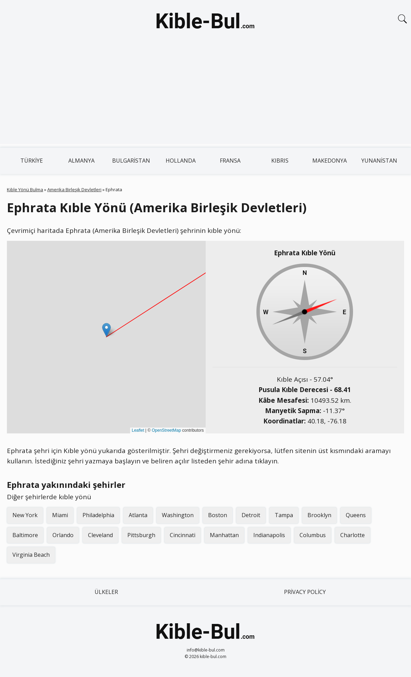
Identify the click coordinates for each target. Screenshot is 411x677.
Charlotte (352, 535)
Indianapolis (269, 535)
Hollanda (181, 160)
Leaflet (138, 430)
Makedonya (329, 160)
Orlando (63, 535)
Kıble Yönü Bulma (25, 189)
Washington (178, 515)
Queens (356, 515)
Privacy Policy (305, 592)
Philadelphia (98, 515)
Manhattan (224, 535)
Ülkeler (106, 592)
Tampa (284, 515)
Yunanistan (379, 160)
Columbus (313, 535)
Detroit (251, 515)
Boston (217, 515)
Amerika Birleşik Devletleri (74, 189)
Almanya (81, 160)
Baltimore (25, 535)
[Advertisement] (205, 96)
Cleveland (100, 535)
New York (25, 515)
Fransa (230, 160)
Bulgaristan (131, 160)
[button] (106, 330)
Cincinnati (182, 535)
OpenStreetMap (166, 430)
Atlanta (138, 515)
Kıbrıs (279, 160)
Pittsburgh (141, 535)
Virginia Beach (31, 554)
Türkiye (31, 160)
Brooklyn (319, 515)
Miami (60, 515)
